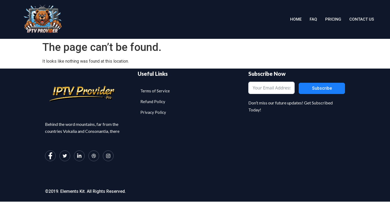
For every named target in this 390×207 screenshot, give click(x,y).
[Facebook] (50, 155)
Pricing (333, 19)
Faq (313, 19)
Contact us (361, 19)
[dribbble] (93, 155)
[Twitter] (64, 155)
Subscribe (322, 88)
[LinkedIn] (79, 155)
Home (296, 19)
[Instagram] (108, 155)
